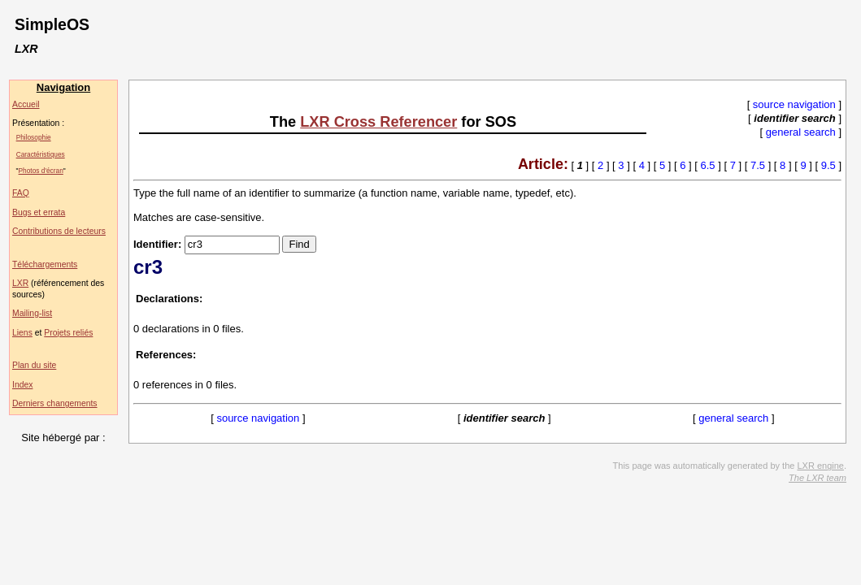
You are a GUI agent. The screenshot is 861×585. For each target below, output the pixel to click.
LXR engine (820, 465)
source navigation (794, 104)
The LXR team (817, 478)
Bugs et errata (38, 212)
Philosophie (33, 137)
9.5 (828, 165)
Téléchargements (44, 264)
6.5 (708, 165)
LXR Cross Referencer (378, 122)
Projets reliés (68, 332)
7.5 (757, 165)
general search (801, 132)
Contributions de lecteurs (59, 231)
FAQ (20, 192)
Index (22, 384)
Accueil (26, 104)
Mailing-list (32, 313)
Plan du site (34, 365)
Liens (22, 332)
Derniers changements (55, 403)
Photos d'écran (41, 171)
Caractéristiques (40, 154)
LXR (20, 283)
